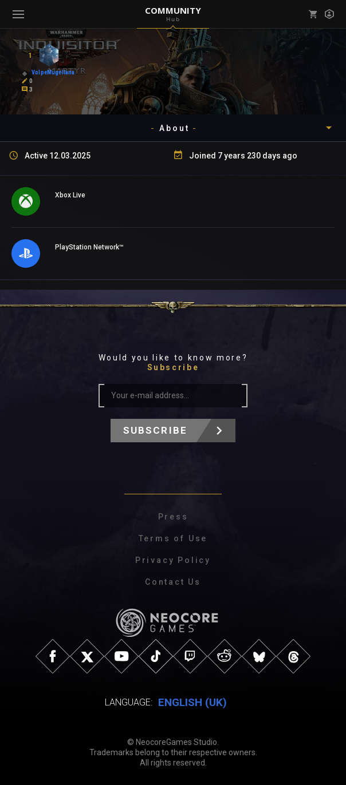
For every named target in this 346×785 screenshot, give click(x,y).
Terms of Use (173, 538)
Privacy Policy (173, 560)
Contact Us (173, 581)
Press (173, 516)
